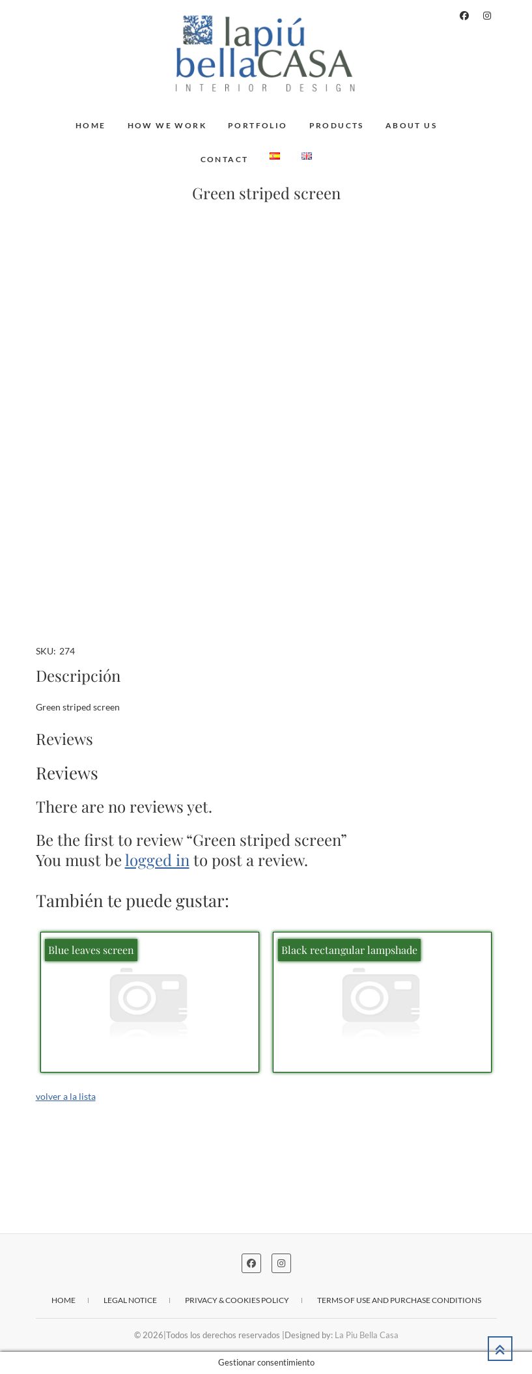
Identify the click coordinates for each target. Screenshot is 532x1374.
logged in (157, 859)
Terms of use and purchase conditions (399, 1300)
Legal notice (130, 1300)
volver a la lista (66, 1096)
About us (411, 125)
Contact (225, 159)
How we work (167, 125)
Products (336, 125)
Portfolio (258, 125)
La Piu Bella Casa (367, 1335)
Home (91, 125)
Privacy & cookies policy (237, 1300)
